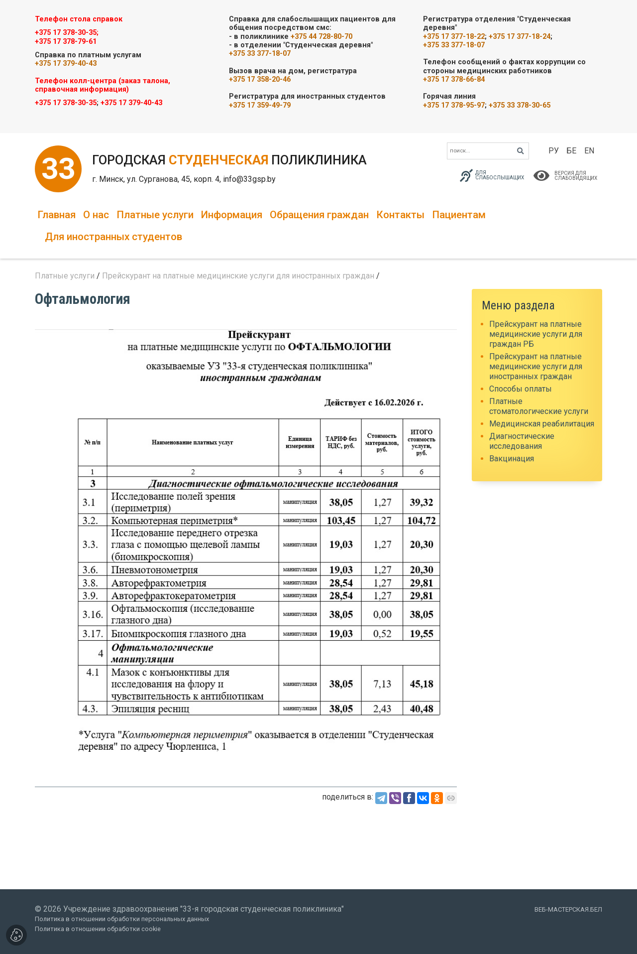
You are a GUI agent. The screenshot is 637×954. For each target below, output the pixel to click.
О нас (96, 215)
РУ (553, 150)
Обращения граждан (319, 215)
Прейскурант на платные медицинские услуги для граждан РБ (535, 334)
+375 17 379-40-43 (66, 63)
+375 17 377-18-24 (519, 36)
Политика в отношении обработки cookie (98, 929)
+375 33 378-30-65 (519, 105)
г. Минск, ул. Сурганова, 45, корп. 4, (157, 179)
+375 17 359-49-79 (260, 105)
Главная (56, 215)
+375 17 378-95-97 (454, 105)
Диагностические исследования (521, 441)
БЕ (571, 150)
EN (589, 150)
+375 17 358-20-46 (260, 79)
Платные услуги (155, 215)
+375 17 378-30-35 (66, 103)
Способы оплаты (520, 389)
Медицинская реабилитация (541, 423)
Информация (231, 215)
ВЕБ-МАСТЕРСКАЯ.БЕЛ (568, 909)
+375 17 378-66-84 (454, 79)
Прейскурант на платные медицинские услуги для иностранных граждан (238, 275)
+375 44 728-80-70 (321, 36)
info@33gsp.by (249, 179)
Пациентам (459, 215)
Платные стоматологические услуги (538, 406)
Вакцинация (511, 458)
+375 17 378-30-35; (67, 32)
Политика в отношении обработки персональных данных (122, 919)
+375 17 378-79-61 (66, 41)
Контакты (400, 215)
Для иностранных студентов (113, 237)
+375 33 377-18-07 (260, 53)
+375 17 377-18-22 (454, 36)
